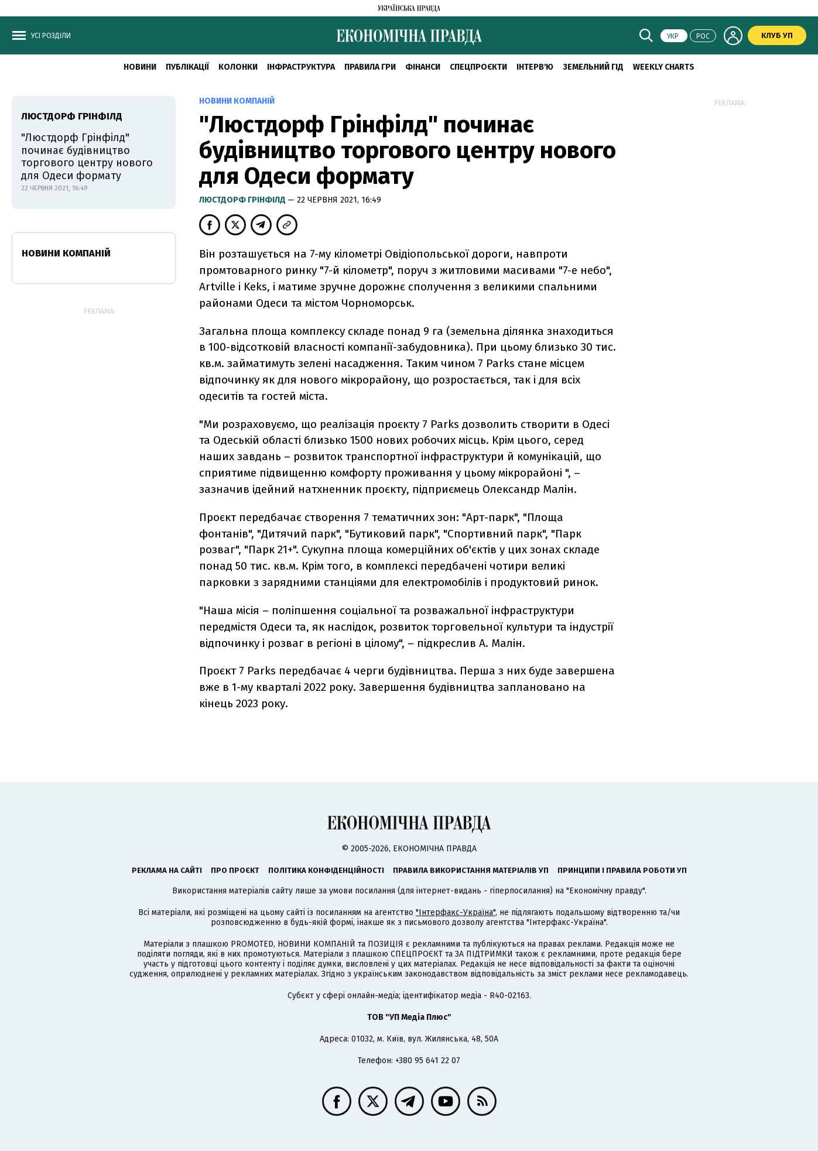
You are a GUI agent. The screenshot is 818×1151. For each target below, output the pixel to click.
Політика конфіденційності (326, 870)
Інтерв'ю (534, 67)
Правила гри (370, 67)
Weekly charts (663, 67)
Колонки (238, 67)
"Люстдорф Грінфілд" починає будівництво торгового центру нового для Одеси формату (87, 156)
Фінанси (422, 67)
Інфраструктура (301, 67)
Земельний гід (593, 67)
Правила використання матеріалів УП (471, 870)
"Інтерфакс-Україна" (455, 912)
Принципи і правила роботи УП (622, 870)
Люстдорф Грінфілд (243, 200)
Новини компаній (66, 253)
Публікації (187, 67)
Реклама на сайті (167, 870)
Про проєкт (235, 870)
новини (140, 67)
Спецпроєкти (478, 67)
